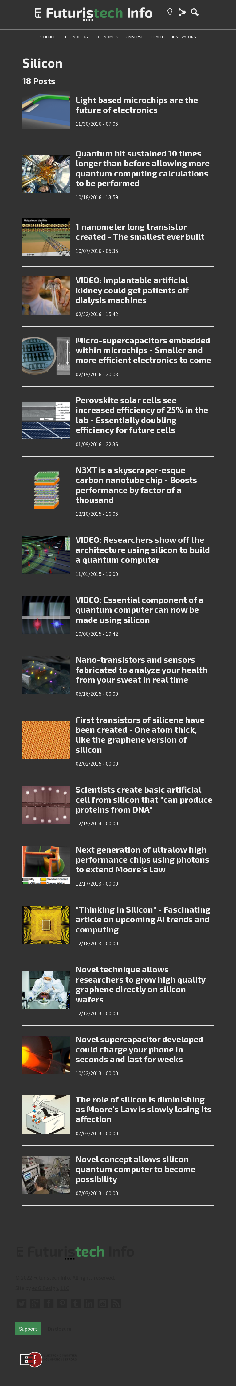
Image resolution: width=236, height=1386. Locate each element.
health (158, 37)
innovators (184, 37)
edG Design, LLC (50, 1287)
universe (135, 37)
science (48, 37)
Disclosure (59, 1328)
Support (28, 1328)
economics (107, 37)
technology (75, 37)
